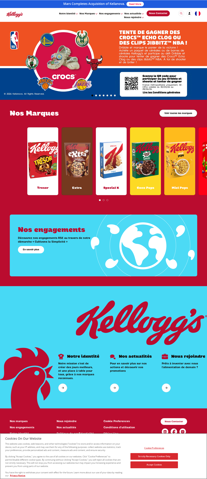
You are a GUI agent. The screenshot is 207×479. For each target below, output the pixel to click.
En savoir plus (31, 249)
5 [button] (107, 95)
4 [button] (103, 95)
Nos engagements (109, 14)
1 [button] (92, 95)
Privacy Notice (17, 475)
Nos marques (19, 421)
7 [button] (115, 95)
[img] (15, 14)
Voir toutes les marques (178, 113)
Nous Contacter (158, 13)
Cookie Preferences (117, 421)
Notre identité (67, 14)
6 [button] (111, 95)
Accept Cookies (154, 465)
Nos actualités (132, 14)
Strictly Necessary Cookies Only (154, 456)
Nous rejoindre (132, 17)
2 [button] (96, 95)
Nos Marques (87, 14)
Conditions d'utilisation (119, 427)
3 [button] (100, 95)
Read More (135, 4)
